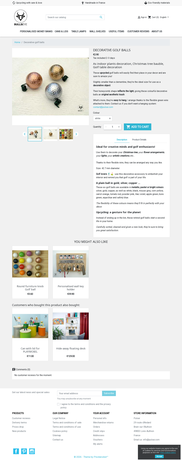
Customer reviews (21, 418)
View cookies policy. (168, 453)
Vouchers (98, 439)
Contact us (58, 439)
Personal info (99, 418)
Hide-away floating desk (70, 348)
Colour (96, 112)
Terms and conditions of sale (67, 422)
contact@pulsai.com (103, 107)
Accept (159, 456)
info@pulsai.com (151, 439)
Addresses (98, 435)
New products (19, 431)
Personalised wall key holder (71, 288)
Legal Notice (59, 418)
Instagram (32, 451)
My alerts (98, 444)
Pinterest (24, 451)
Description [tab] (122, 140)
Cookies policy (60, 431)
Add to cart (137, 127)
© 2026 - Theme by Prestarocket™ (91, 457)
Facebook (16, 451)
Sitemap (57, 435)
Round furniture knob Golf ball (30, 288)
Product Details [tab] (139, 140)
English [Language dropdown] (163, 17)
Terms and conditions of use (67, 426)
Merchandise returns (103, 422)
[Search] (75, 17)
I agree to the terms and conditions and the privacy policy (86, 406)
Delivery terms (19, 422)
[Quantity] (112, 127)
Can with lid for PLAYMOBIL (30, 350)
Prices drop (18, 426)
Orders (96, 426)
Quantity (97, 126)
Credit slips (99, 431)
